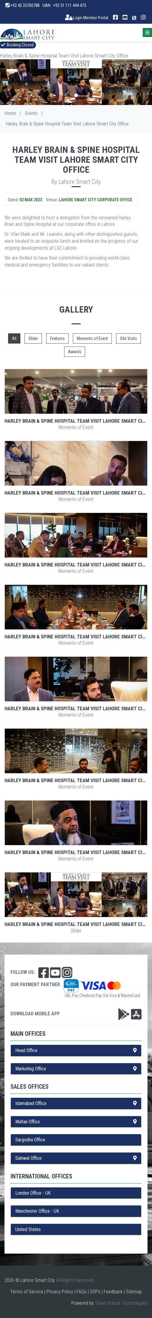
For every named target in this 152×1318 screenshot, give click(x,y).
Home (10, 113)
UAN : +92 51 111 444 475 (64, 5)
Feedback (113, 1292)
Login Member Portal (86, 17)
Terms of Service (26, 1292)
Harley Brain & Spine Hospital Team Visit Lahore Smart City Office (76, 421)
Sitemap (134, 1292)
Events (31, 113)
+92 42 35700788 (22, 5)
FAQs (81, 1292)
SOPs (95, 1292)
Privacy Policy (59, 1292)
